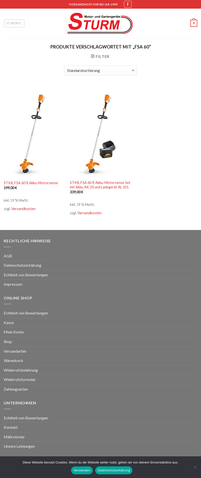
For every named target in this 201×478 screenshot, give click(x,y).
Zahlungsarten (16, 389)
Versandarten (15, 351)
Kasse (9, 322)
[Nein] (194, 469)
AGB (8, 255)
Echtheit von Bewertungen (26, 274)
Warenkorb (13, 360)
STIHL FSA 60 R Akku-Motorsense (31, 183)
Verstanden (82, 470)
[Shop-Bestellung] (100, 70)
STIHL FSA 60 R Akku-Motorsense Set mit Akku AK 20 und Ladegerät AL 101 (100, 185)
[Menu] (14, 23)
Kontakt (11, 427)
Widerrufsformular (20, 379)
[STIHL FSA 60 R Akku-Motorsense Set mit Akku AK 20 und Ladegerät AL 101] (100, 131)
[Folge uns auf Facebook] (128, 4)
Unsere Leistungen (19, 446)
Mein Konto (14, 332)
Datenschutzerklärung (22, 265)
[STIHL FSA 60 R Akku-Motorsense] (34, 131)
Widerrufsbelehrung (21, 370)
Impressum (13, 284)
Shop (8, 341)
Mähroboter (14, 436)
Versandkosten (23, 209)
